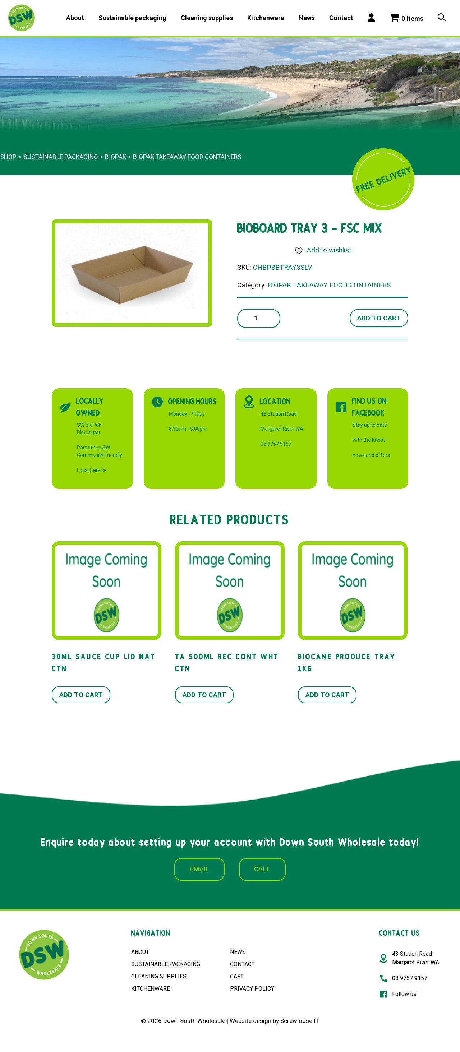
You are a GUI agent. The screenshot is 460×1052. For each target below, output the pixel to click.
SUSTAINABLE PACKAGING (165, 964)
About (75, 18)
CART (237, 976)
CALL (262, 869)
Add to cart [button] (81, 695)
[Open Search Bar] (442, 18)
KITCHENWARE (150, 988)
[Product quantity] (258, 318)
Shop (8, 157)
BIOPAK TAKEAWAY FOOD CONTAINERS (187, 157)
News (307, 18)
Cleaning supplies (207, 18)
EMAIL (199, 869)
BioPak (115, 157)
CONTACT (242, 964)
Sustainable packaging (132, 18)
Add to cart (379, 318)
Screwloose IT (299, 1020)
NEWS (238, 952)
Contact (341, 18)
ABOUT (140, 952)
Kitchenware (265, 18)
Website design (250, 1020)
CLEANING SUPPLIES (159, 976)
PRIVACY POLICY (252, 988)
